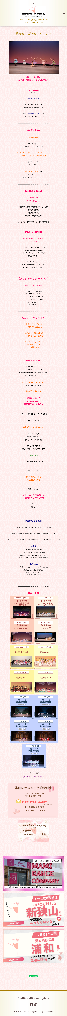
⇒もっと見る (33, 773)
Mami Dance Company (33, 998)
